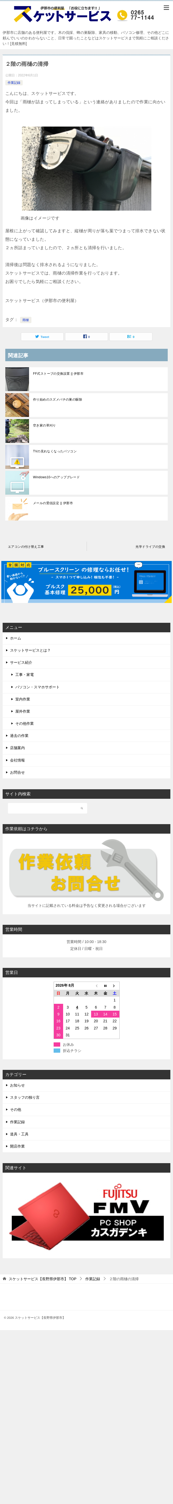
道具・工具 (19, 1134)
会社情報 (17, 760)
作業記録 (14, 83)
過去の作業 (19, 736)
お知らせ (17, 1085)
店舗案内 (17, 748)
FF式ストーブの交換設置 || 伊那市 (58, 373)
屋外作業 (22, 711)
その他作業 (24, 723)
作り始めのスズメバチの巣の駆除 (57, 399)
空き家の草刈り (44, 425)
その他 (15, 1109)
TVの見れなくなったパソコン (55, 451)
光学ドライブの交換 (150, 547)
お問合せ (17, 772)
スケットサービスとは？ (30, 650)
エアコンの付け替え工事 (26, 547)
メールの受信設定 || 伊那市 (53, 503)
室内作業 (22, 699)
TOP (42, 1279)
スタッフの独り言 (25, 1097)
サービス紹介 (21, 662)
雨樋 (25, 320)
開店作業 (17, 1146)
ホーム (15, 638)
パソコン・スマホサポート (37, 687)
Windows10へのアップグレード (56, 477)
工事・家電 (24, 674)
